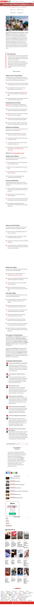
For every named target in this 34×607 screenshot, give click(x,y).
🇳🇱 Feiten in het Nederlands (5, 599)
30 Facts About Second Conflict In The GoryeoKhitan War (19, 491)
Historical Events (13, 12)
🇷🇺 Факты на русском (4, 600)
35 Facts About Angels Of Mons (15, 481)
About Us (2, 591)
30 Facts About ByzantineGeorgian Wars (16, 497)
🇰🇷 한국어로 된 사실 (11, 598)
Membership (8, 104)
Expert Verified (14, 9)
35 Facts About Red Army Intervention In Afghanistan (26, 545)
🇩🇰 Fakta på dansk (22, 594)
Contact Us (27, 591)
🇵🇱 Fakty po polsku (14, 599)
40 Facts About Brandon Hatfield (13, 562)
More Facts (2, 593)
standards (22, 457)
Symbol (7, 518)
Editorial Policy (8, 591)
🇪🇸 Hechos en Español (27, 593)
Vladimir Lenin (24, 92)
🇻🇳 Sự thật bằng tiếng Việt (14, 600)
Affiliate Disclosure (10, 592)
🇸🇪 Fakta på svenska (4, 595)
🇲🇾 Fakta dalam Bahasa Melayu (21, 598)
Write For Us (3, 592)
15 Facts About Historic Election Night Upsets (17, 484)
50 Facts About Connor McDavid (7, 562)
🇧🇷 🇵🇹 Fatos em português (12, 594)
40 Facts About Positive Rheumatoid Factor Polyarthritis (26, 563)
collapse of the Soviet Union (17, 275)
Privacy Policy (24, 592)
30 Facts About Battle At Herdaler (15, 494)
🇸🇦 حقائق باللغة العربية (28, 595)
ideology (18, 130)
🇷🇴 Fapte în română (22, 599)
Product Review (21, 591)
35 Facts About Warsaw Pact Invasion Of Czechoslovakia (20, 544)
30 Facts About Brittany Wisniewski (7, 580)
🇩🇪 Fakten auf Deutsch (9, 593)
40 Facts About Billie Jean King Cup (19, 580)
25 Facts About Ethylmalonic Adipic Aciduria (26, 581)
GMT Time (7, 521)
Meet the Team (14, 591)
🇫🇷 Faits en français (18, 593)
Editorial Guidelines (21, 9)
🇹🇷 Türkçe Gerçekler (23, 600)
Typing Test (7, 523)
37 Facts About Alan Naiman (13, 580)
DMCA (15, 592)
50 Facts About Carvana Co (19, 561)
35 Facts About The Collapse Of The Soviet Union (7, 544)
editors (22, 459)
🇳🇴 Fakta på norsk (12, 595)
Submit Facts (31, 592)
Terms (19, 592)
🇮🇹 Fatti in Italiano (4, 594)
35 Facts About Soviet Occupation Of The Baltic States (13, 544)
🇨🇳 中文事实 (30, 600)
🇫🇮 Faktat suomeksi (20, 595)
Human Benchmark (9, 525)
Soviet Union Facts (20, 12)
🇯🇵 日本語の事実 (3, 598)
